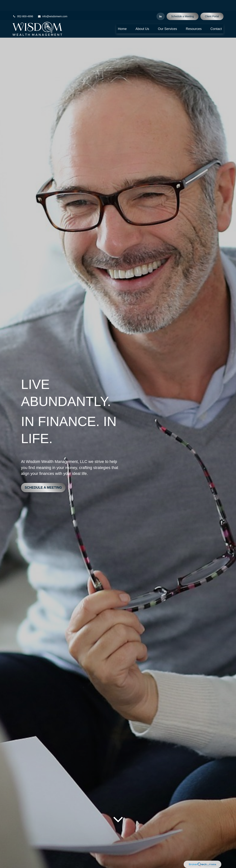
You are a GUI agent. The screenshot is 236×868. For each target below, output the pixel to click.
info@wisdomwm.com (52, 5)
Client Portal (212, 5)
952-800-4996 (22, 5)
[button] (122, 18)
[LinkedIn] (160, 5)
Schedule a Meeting (182, 5)
